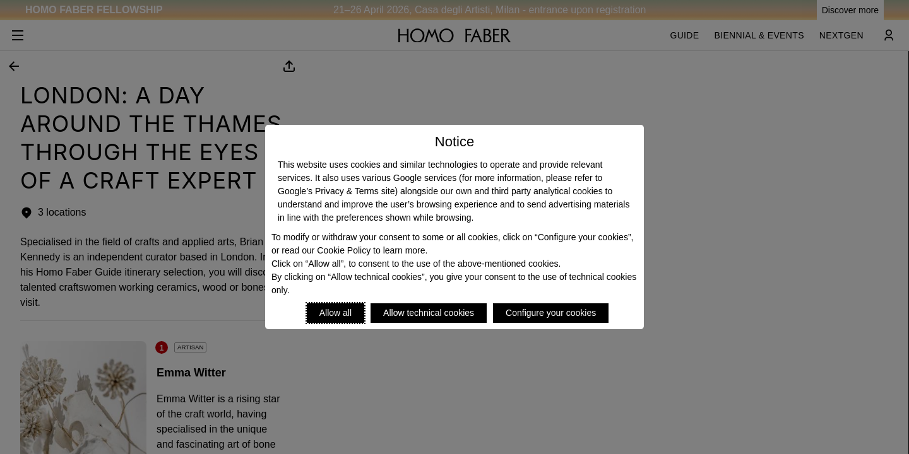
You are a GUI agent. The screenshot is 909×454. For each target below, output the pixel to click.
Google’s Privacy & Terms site (336, 191)
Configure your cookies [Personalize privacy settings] (551, 313)
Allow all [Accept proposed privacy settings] (335, 313)
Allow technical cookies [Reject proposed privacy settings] (428, 313)
